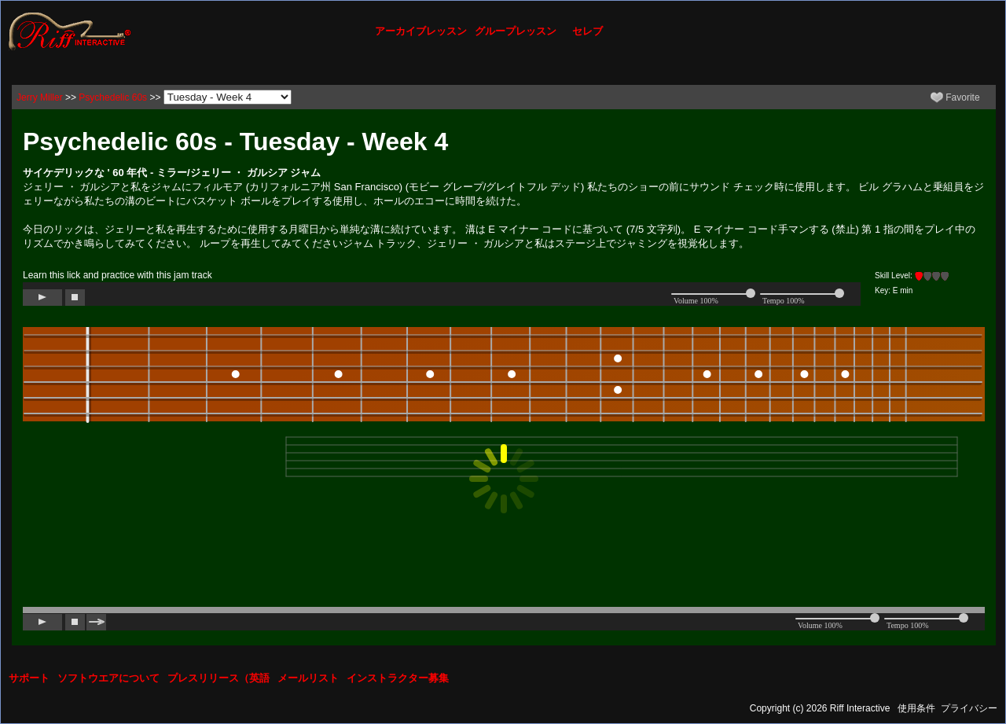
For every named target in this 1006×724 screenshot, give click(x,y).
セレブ (587, 31)
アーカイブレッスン (421, 31)
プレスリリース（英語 (218, 678)
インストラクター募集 (398, 678)
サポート (29, 678)
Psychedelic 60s (113, 97)
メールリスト (308, 678)
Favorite (955, 97)
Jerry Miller (40, 97)
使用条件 (916, 708)
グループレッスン (515, 31)
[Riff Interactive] (70, 30)
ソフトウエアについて (108, 678)
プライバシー (969, 708)
